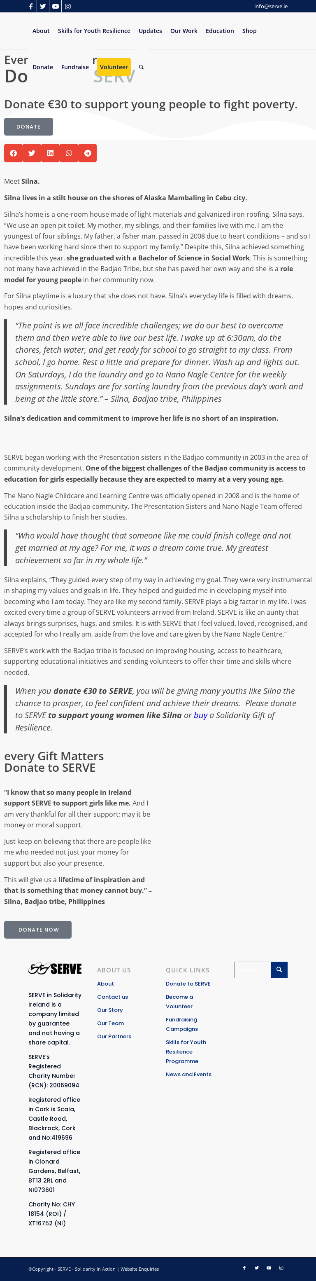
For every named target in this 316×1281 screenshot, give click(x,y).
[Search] (141, 67)
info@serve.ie (271, 6)
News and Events (188, 1074)
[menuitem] (41, 31)
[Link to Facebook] (31, 6)
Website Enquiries (140, 1269)
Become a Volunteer (179, 1001)
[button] (13, 153)
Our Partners (114, 1036)
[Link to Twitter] (43, 6)
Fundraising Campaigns (182, 1024)
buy (200, 715)
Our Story (110, 1010)
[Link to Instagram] (68, 6)
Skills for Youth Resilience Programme (186, 1051)
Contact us (112, 997)
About (105, 984)
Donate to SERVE (188, 984)
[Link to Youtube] (55, 6)
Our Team (110, 1023)
